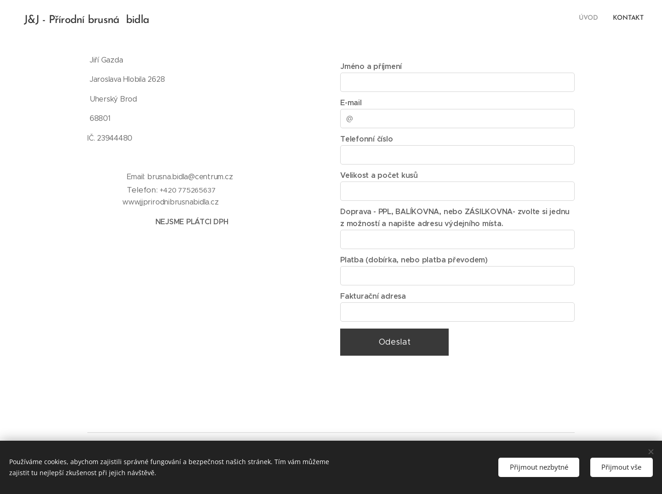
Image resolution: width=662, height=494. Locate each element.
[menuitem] (631, 18)
